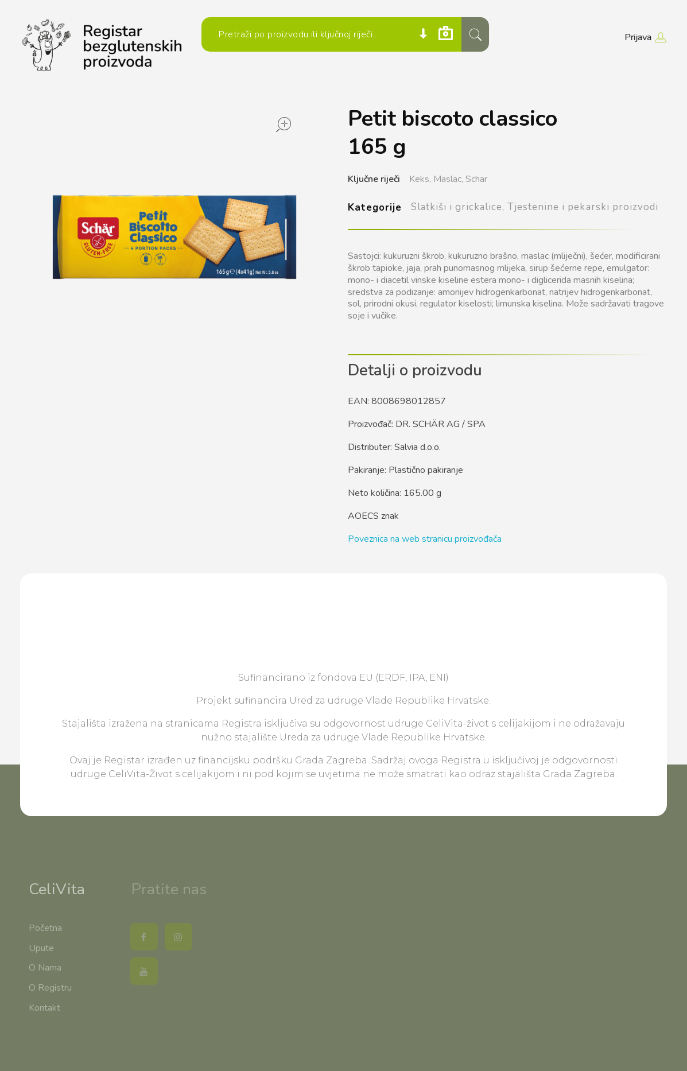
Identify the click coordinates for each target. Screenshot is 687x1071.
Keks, (420, 179)
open (283, 124)
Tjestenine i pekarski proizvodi (582, 207)
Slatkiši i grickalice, (457, 207)
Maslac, (448, 179)
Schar (476, 179)
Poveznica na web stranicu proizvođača (425, 539)
